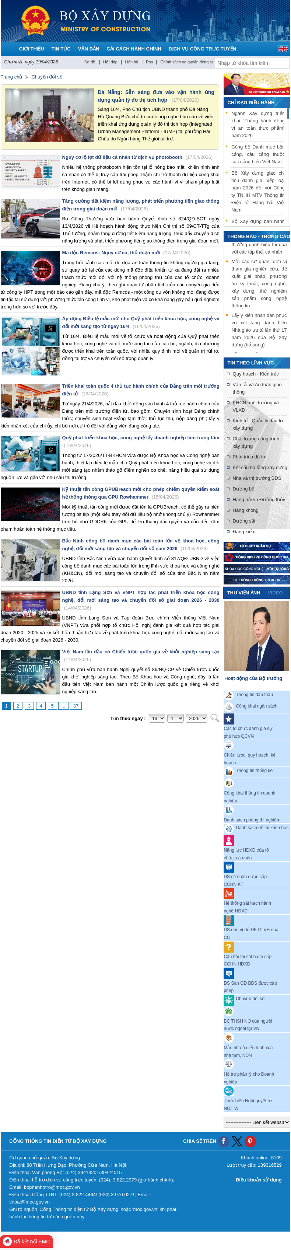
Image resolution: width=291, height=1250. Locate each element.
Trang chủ (11, 77)
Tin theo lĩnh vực (250, 363)
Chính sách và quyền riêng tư (187, 62)
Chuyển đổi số (46, 77)
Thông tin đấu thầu (254, 694)
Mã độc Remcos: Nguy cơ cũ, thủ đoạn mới (126, 252)
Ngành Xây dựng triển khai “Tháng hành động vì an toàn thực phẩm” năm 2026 (258, 124)
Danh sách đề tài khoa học (262, 827)
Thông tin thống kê (254, 770)
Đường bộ (244, 489)
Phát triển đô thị (249, 457)
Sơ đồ (90, 62)
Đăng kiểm (244, 531)
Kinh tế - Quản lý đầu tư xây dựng (258, 424)
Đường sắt (244, 521)
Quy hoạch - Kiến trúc (256, 374)
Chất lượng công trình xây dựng (256, 442)
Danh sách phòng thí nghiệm (252, 819)
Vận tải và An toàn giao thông (257, 388)
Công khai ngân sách (256, 706)
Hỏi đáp (110, 62)
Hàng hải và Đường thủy (259, 499)
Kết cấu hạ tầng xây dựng (260, 467)
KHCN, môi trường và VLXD (256, 406)
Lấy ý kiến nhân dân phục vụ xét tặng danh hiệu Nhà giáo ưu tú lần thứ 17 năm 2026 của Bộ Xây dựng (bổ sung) (259, 330)
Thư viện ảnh (243, 593)
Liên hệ (131, 62)
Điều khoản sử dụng (259, 1180)
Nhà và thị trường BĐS (257, 478)
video (275, 593)
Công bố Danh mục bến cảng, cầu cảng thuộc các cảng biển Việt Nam (258, 154)
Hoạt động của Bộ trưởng (253, 678)
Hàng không (246, 510)
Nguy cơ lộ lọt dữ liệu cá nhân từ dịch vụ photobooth (137, 157)
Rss (149, 62)
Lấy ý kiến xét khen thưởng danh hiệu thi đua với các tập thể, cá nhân (259, 245)
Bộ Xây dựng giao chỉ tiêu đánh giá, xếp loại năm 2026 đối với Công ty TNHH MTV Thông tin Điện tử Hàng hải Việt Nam (258, 191)
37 (75, 706)
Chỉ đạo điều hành (250, 102)
